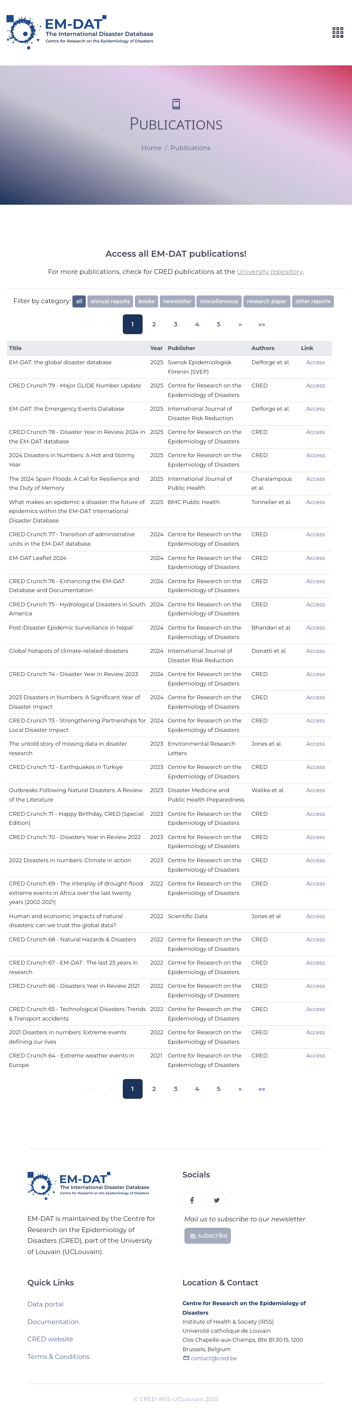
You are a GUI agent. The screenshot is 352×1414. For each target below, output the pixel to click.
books (146, 301)
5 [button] (213, 323)
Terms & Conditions (59, 1361)
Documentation (53, 1326)
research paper (267, 301)
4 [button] (194, 323)
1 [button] (138, 323)
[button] (231, 324)
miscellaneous (219, 301)
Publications (191, 148)
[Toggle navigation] (338, 32)
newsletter (177, 301)
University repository (269, 271)
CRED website (50, 1343)
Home (151, 148)
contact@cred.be (214, 1364)
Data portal (46, 1308)
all (79, 301)
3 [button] (176, 323)
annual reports (110, 301)
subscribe (209, 1238)
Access (315, 362)
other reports (313, 301)
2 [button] (157, 323)
